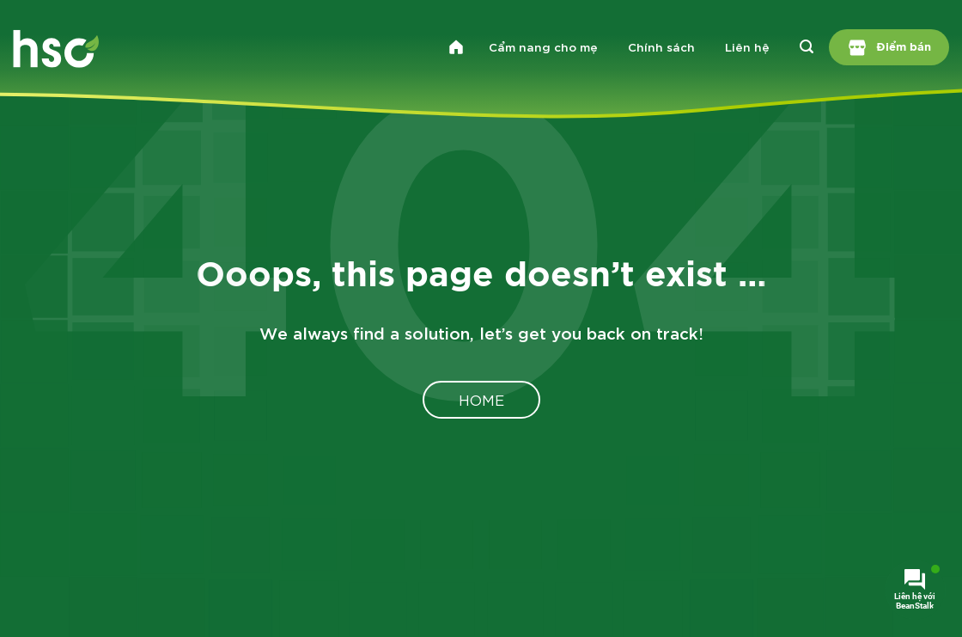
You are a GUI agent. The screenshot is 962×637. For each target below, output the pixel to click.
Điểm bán (889, 47)
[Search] (807, 48)
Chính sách (661, 46)
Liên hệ (747, 46)
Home (481, 399)
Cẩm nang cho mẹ (543, 46)
